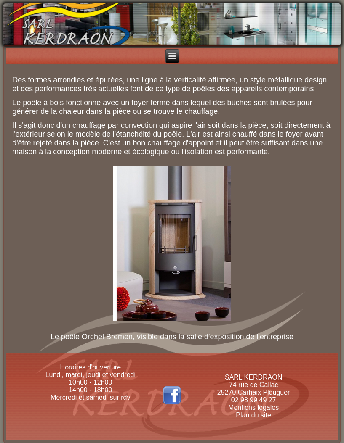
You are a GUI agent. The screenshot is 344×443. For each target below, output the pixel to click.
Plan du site (253, 415)
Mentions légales (253, 407)
